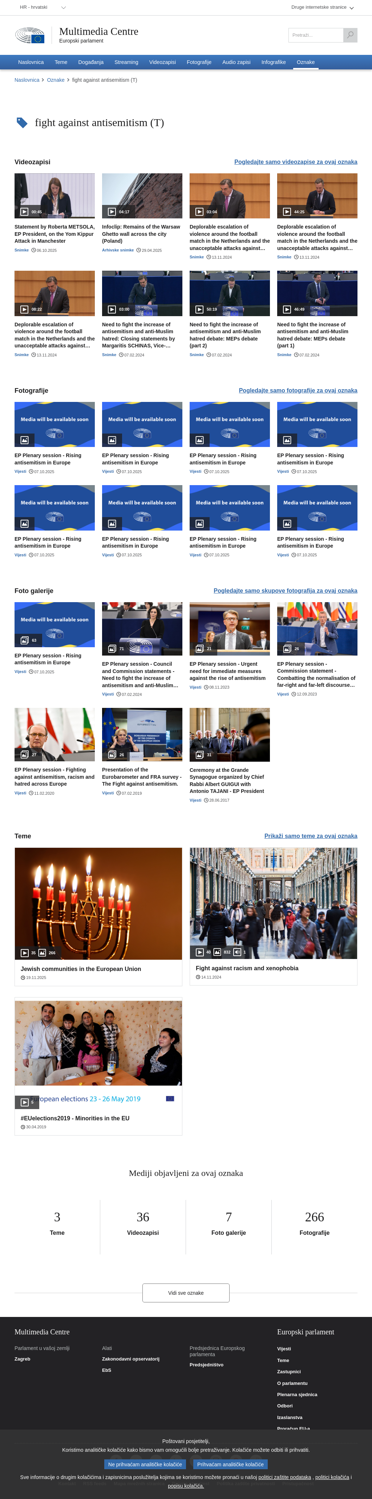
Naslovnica (27, 80)
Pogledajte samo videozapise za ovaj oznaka (295, 162)
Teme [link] (283, 1360)
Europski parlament (81, 41)
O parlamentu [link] (292, 1383)
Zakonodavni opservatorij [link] (130, 1359)
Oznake (55, 80)
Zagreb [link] (22, 1359)
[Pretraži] (350, 35)
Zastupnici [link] (289, 1371)
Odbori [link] (285, 1406)
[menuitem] (42, 7)
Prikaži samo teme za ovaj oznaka (310, 836)
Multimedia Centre (100, 31)
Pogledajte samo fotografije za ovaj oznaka (298, 390)
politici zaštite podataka (285, 1477)
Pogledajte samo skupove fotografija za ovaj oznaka (285, 591)
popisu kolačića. (186, 1486)
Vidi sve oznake (186, 1293)
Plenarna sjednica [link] (297, 1394)
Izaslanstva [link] (289, 1417)
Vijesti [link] (284, 1348)
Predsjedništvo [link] (206, 1364)
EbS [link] (106, 1370)
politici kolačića (332, 1477)
